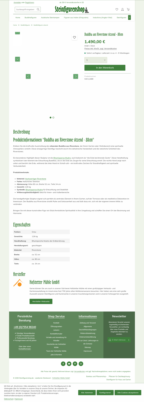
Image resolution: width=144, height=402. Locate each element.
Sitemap (88, 347)
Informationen (88, 316)
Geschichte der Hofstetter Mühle (56, 345)
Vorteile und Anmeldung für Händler (56, 339)
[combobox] (25, 9)
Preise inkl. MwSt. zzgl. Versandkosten (100, 48)
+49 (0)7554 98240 (25, 327)
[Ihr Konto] (122, 9)
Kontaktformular (25, 349)
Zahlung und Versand (88, 323)
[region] (46, 76)
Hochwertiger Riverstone (35, 179)
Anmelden (17, 2)
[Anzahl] (95, 60)
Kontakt (56, 323)
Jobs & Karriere (56, 355)
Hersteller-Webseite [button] (41, 301)
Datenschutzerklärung (87, 337)
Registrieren (29, 2)
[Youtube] (69, 363)
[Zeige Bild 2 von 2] (53, 117)
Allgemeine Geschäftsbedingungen (87, 328)
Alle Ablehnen (87, 392)
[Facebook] (63, 363)
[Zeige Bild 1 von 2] (50, 117)
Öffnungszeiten (56, 326)
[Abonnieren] (129, 339)
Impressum (88, 351)
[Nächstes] (129, 17)
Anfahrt (56, 330)
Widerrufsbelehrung (87, 333)
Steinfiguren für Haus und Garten (118, 380)
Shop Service (56, 316)
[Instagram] (81, 363)
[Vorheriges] (28, 76)
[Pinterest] (75, 363)
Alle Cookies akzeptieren (127, 392)
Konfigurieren (105, 392)
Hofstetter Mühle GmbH (61, 378)
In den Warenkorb (105, 67)
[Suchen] (38, 9)
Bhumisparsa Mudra (62, 158)
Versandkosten (79, 371)
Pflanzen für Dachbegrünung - (120, 376)
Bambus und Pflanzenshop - (96, 376)
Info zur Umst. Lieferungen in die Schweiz (87, 342)
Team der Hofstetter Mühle (56, 351)
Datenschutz (8, 399)
